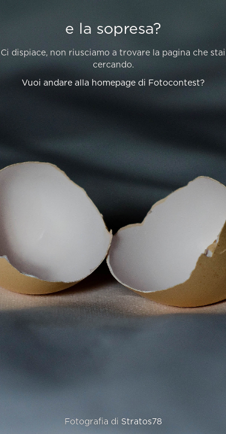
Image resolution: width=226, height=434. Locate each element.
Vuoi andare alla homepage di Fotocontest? (113, 83)
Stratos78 (141, 422)
